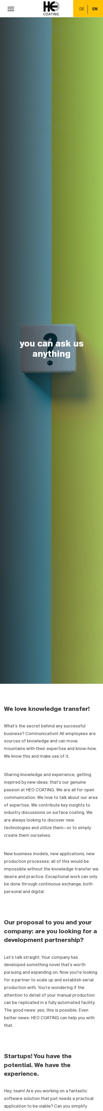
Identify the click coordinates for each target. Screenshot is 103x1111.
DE (81, 9)
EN (95, 9)
